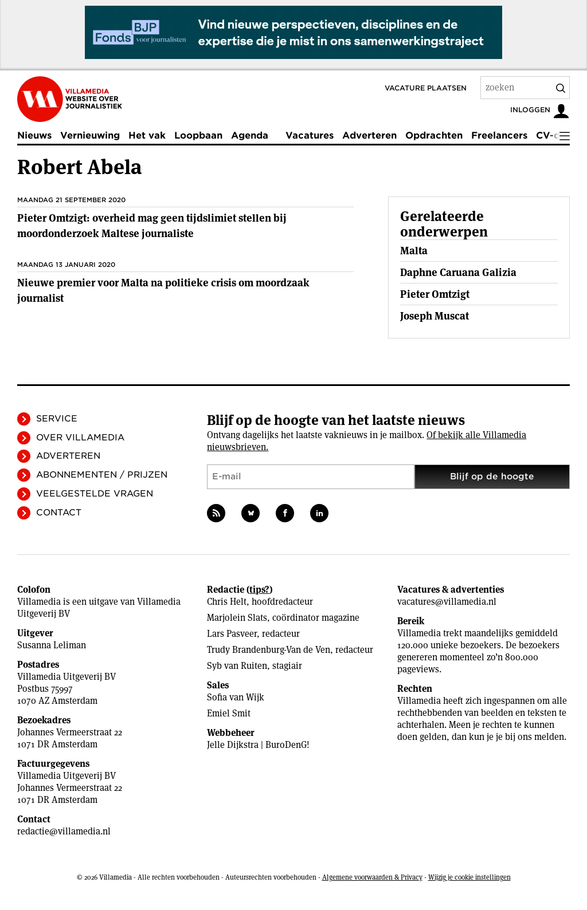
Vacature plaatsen (426, 88)
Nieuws (34, 135)
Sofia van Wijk (235, 697)
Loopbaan (198, 135)
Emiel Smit (229, 713)
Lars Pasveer (232, 634)
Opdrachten (434, 135)
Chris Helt (226, 602)
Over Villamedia (80, 437)
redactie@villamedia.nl (64, 831)
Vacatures (309, 135)
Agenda (249, 135)
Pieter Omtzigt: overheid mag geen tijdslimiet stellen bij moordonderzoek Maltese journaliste (152, 225)
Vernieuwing (90, 135)
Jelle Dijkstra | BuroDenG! (258, 745)
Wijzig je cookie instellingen (469, 877)
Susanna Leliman (51, 645)
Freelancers (499, 135)
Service (56, 418)
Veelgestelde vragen (94, 494)
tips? (259, 590)
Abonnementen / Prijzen (101, 475)
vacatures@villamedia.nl (446, 602)
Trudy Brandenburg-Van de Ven (268, 650)
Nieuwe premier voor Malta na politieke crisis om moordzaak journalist (163, 290)
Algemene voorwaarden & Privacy (372, 877)
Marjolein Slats (237, 618)
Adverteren (369, 135)
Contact (58, 512)
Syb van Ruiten (237, 666)
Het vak (147, 135)
